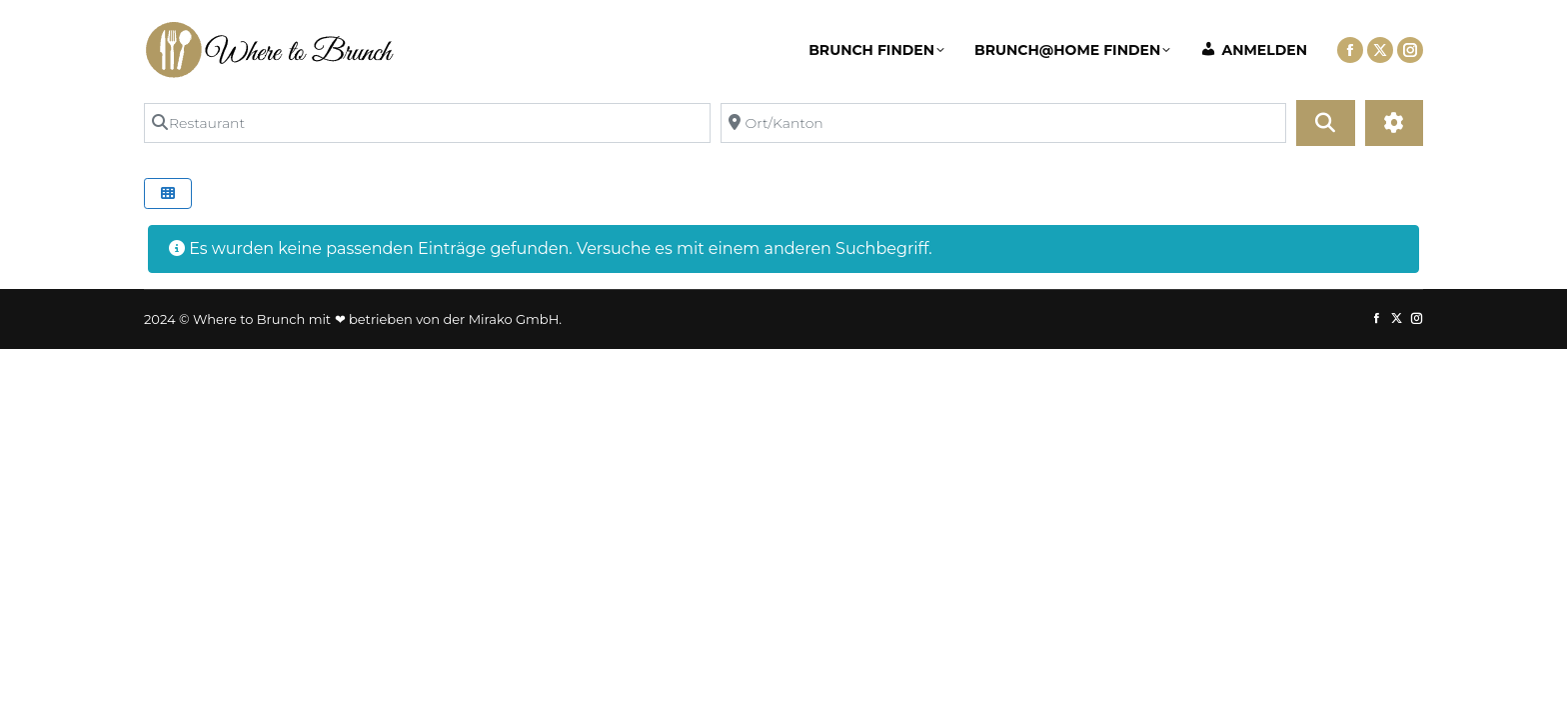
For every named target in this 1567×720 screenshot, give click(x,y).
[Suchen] (1325, 123)
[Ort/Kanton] (1004, 123)
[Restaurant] (427, 123)
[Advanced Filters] (1394, 123)
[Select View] (168, 193)
